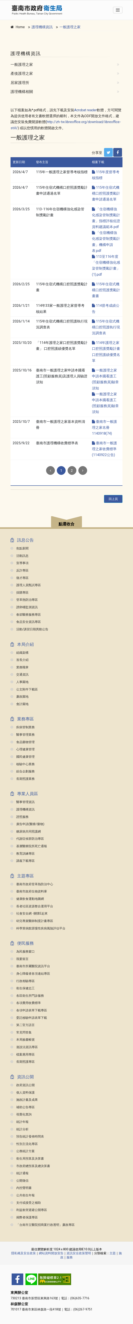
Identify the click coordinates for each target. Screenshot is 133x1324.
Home (20, 27)
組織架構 (20, 653)
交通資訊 (20, 674)
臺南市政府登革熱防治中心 (32, 884)
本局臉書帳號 (23, 1040)
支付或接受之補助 (26, 1203)
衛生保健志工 (23, 988)
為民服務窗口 (23, 951)
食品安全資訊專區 (26, 622)
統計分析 (20, 1129)
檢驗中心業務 (23, 764)
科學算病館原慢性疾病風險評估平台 (38, 928)
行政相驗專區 (23, 981)
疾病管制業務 (23, 727)
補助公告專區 (23, 1107)
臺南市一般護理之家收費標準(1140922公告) (104, 449)
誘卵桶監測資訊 (24, 607)
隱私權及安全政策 (23, 1253)
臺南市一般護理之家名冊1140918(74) (104, 428)
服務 (69, 1257)
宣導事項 (20, 563)
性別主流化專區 (24, 1144)
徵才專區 (20, 578)
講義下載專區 (23, 861)
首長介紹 (20, 660)
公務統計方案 (23, 1151)
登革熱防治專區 (24, 600)
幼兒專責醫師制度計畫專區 (32, 921)
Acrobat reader (85, 110)
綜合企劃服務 (23, 771)
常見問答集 (21, 1032)
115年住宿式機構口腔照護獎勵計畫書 (106, 290)
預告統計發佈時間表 (27, 1136)
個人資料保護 (23, 1092)
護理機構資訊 (42, 27)
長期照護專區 (23, 1062)
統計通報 (20, 1173)
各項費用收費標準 (26, 1003)
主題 (113, 1253)
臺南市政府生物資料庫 (29, 891)
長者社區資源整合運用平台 (32, 906)
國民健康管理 (23, 757)
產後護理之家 (22, 73)
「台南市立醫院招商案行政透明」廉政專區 (43, 1225)
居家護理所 (20, 82)
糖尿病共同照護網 (26, 831)
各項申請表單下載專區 (29, 1010)
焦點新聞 (20, 548)
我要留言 (20, 959)
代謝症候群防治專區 (27, 839)
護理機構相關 (22, 91)
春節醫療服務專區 (26, 615)
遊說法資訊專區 (24, 1047)
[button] (66, 522)
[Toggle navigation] (117, 10)
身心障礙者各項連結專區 (30, 974)
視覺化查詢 (21, 1114)
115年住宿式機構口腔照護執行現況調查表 (106, 327)
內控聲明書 (21, 1188)
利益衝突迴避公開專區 (29, 1210)
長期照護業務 (23, 779)
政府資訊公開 (23, 1085)
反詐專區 (20, 570)
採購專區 (20, 592)
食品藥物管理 (23, 742)
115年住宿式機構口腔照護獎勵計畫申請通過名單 (106, 193)
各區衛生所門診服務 (27, 996)
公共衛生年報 (23, 1195)
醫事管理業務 (23, 735)
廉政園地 (20, 697)
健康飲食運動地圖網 (27, 899)
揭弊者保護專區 (24, 1217)
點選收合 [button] (66, 524)
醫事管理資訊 (23, 802)
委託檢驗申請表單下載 (29, 1018)
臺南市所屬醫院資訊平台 (30, 966)
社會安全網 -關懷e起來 (29, 913)
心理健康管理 (23, 749)
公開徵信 (20, 1181)
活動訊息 (20, 556)
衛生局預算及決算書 (27, 1158)
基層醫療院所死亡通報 (29, 846)
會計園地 (20, 704)
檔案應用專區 (23, 1054)
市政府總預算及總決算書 (30, 1166)
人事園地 (20, 682)
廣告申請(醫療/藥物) (27, 824)
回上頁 (113, 499)
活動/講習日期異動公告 (29, 629)
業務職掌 (20, 667)
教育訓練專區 (23, 853)
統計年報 (20, 1122)
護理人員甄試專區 (26, 585)
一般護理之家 (70, 27)
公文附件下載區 (24, 689)
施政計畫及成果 (24, 1100)
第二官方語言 (23, 1025)
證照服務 (20, 817)
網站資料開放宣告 (51, 1253)
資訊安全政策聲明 (78, 1253)
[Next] (82, 470)
